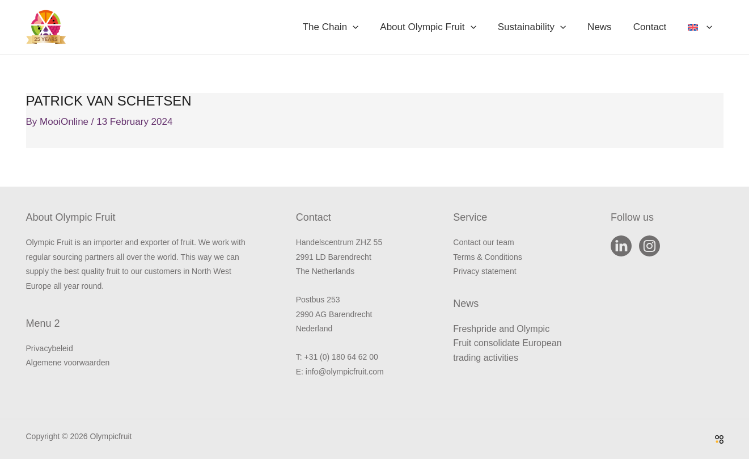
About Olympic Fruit (438, 27)
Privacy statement (484, 271)
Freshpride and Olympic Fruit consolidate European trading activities (507, 343)
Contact (653, 27)
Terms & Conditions (487, 257)
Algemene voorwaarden (68, 362)
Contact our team (483, 242)
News (605, 27)
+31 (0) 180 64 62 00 (341, 356)
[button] (365, 27)
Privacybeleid (49, 348)
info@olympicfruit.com (345, 371)
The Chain (343, 27)
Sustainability (540, 27)
